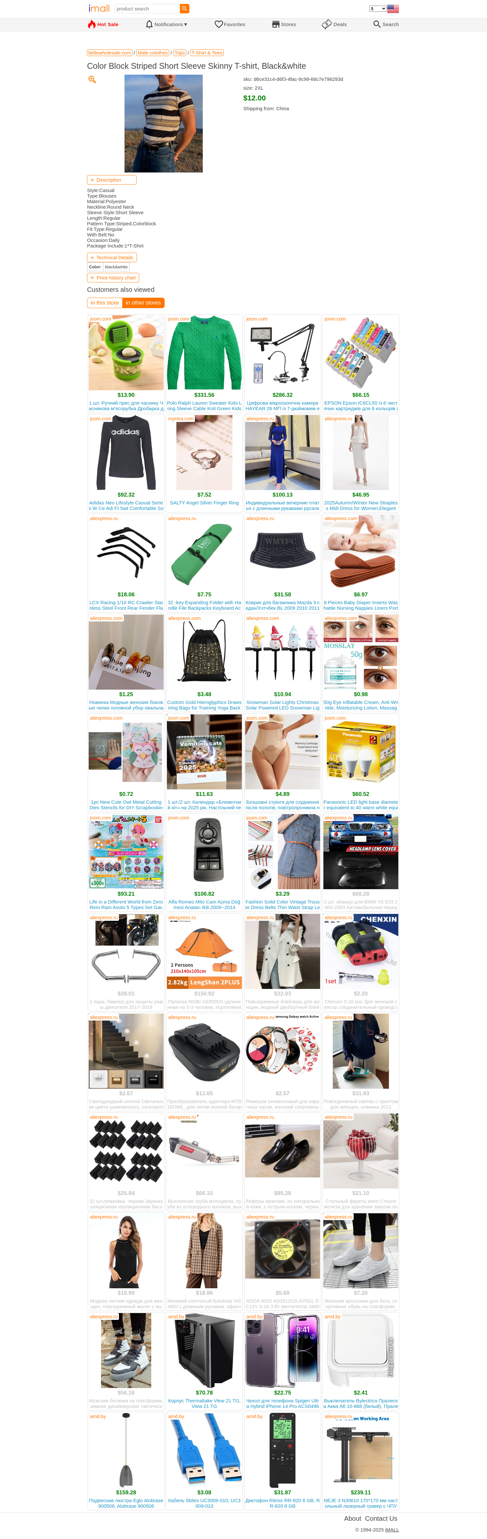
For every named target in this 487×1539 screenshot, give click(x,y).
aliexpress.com (341, 518)
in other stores (143, 303)
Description (106, 180)
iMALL (392, 1529)
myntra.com (181, 418)
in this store (105, 303)
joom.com (100, 318)
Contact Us (381, 1518)
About (352, 1518)
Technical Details (112, 257)
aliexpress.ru (260, 418)
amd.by (176, 1316)
